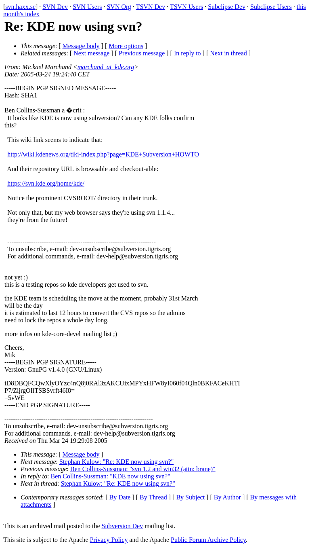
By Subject (190, 497)
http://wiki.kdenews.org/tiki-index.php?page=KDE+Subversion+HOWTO (103, 154)
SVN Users (87, 6)
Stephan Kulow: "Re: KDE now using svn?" (116, 461)
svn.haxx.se (20, 6)
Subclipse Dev (226, 6)
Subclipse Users (271, 6)
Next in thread (228, 53)
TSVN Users (186, 6)
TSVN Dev (150, 6)
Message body (81, 45)
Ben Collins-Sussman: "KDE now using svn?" (110, 476)
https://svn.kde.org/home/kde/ (45, 183)
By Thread (153, 497)
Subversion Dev (122, 525)
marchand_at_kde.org (106, 66)
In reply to (187, 53)
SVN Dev (55, 6)
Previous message (142, 53)
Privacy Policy (109, 539)
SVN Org (119, 6)
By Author (227, 497)
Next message (91, 53)
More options (126, 45)
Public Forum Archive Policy (208, 539)
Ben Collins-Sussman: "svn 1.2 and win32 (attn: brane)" (143, 468)
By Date (120, 497)
